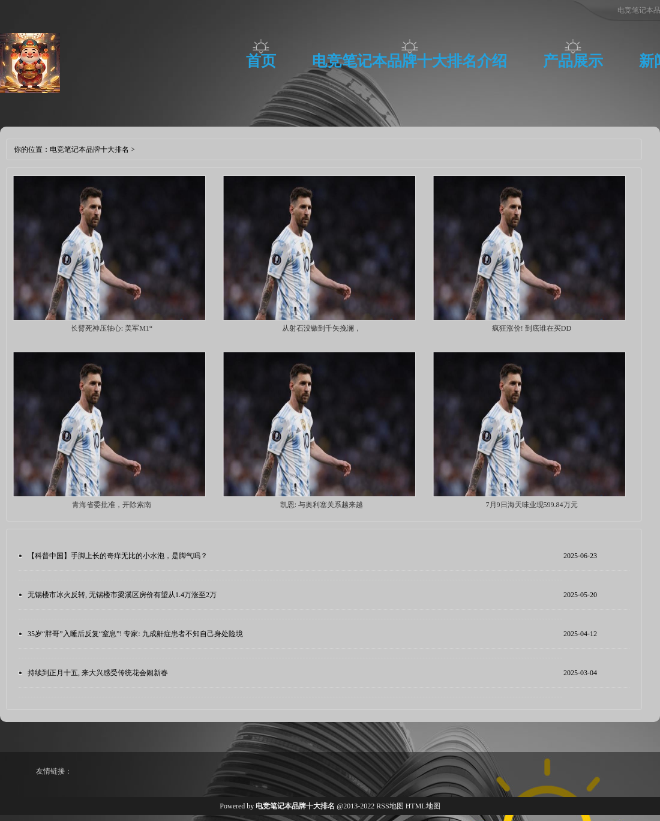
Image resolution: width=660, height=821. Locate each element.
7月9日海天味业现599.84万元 (532, 505)
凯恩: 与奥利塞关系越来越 (321, 505)
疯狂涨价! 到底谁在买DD (531, 328)
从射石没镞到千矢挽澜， (321, 328)
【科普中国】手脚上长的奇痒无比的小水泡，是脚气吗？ (118, 556)
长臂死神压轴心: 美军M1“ (111, 328)
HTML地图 (423, 806)
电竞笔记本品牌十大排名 (89, 149)
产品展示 (573, 61)
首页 (261, 61)
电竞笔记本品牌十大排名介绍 (409, 61)
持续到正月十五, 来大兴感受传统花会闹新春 (98, 673)
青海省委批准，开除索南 (111, 505)
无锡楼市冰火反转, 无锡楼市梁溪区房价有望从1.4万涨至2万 (122, 595)
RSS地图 (389, 806)
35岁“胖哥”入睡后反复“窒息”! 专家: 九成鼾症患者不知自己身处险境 (135, 634)
